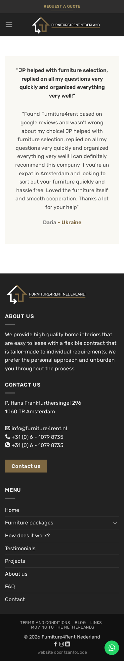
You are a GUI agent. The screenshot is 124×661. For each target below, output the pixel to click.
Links (96, 622)
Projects (15, 561)
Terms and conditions (45, 622)
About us (16, 574)
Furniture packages (29, 522)
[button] (9, 25)
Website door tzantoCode (62, 652)
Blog (80, 622)
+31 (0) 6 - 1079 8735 (37, 437)
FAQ (10, 586)
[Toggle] (115, 523)
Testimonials (20, 548)
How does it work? (27, 535)
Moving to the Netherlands (63, 627)
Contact (15, 599)
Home (12, 510)
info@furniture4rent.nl (39, 428)
